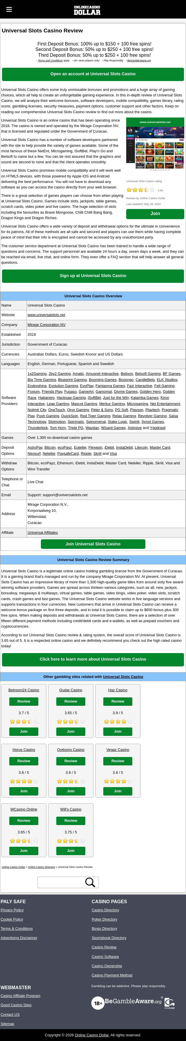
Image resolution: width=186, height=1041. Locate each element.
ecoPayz (65, 447)
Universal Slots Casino (123, 677)
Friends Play (52, 391)
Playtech (152, 410)
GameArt (86, 391)
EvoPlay (86, 386)
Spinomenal (96, 421)
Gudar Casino (70, 690)
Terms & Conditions (17, 928)
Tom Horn (58, 428)
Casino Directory (105, 910)
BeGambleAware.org (139, 60)
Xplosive (135, 428)
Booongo (126, 379)
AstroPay (35, 447)
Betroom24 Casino (23, 690)
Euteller (80, 447)
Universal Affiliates (43, 532)
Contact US (10, 1014)
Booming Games (102, 379)
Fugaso (70, 391)
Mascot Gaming (84, 404)
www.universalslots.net (155, 122)
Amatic (78, 373)
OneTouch (56, 410)
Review (23, 701)
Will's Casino (71, 809)
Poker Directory (104, 919)
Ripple (86, 453)
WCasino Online (23, 809)
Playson (136, 410)
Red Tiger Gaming (95, 416)
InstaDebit (124, 447)
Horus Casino (23, 749)
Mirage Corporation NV (47, 324)
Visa (113, 453)
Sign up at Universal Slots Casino (93, 275)
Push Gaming (48, 416)
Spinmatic (76, 421)
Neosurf (34, 453)
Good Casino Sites (16, 1005)
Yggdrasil (157, 428)
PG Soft (121, 410)
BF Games (171, 373)
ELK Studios (167, 379)
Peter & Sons (102, 410)
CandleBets (145, 379)
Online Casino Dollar (92, 1035)
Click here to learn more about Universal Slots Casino (93, 659)
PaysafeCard (68, 453)
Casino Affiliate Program (20, 996)
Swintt (134, 421)
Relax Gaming (124, 416)
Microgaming (137, 404)
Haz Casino (117, 690)
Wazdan (92, 428)
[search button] (90, 882)
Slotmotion (57, 421)
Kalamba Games (144, 397)
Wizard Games (113, 428)
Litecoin (141, 447)
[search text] (61, 882)
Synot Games (153, 421)
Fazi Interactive (139, 386)
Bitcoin (49, 447)
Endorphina (37, 386)
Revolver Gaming (152, 416)
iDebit (109, 447)
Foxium (34, 391)
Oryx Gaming (78, 410)
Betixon (127, 373)
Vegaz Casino (117, 749)
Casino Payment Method (112, 975)
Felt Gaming (164, 386)
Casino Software (105, 956)
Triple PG (76, 428)
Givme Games (126, 391)
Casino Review (104, 947)
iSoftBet (94, 397)
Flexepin (95, 447)
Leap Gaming (58, 404)
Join (155, 213)
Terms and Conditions (50, 60)
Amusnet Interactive (102, 373)
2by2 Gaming (60, 373)
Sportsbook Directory (109, 938)
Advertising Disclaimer (19, 938)
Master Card (160, 447)
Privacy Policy (12, 910)
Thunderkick (38, 428)
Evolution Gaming (63, 386)
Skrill (97, 453)
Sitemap (7, 1024)
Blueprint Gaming (72, 379)
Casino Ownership (107, 966)
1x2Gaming (37, 373)
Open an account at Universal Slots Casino (93, 74)
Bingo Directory (104, 928)
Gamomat (104, 391)
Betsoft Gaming (148, 373)
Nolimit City (37, 410)
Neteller (49, 453)
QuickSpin (69, 416)
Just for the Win (116, 397)
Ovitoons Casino (70, 749)
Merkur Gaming (112, 404)
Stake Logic (117, 421)
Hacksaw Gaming (71, 397)
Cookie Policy (12, 919)
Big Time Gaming (42, 379)
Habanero (46, 397)
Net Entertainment (165, 404)
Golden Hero (150, 391)
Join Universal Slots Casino (93, 544)
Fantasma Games (110, 386)
